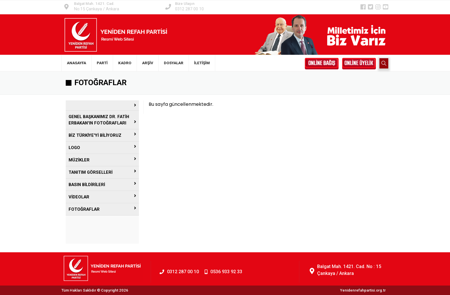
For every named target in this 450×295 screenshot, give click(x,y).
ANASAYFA (76, 63)
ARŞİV (147, 63)
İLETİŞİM (202, 63)
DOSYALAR (173, 63)
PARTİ (102, 63)
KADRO (124, 63)
